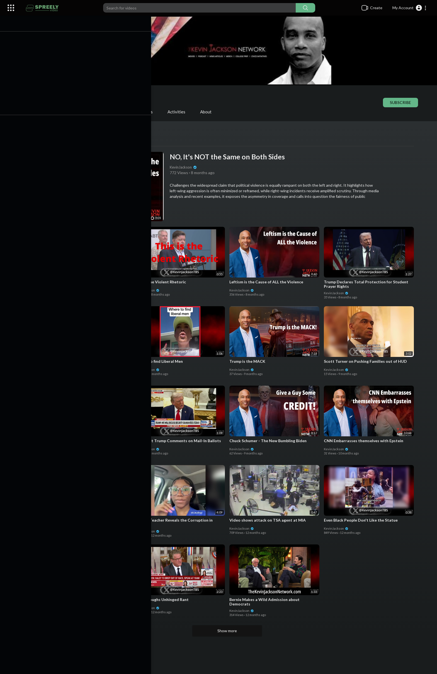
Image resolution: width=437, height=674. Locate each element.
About (208, 111)
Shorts (111, 111)
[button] (409, 7)
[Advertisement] (229, 654)
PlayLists (82, 111)
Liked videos (143, 111)
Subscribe (403, 102)
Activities (179, 111)
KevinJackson (92, 94)
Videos (52, 111)
